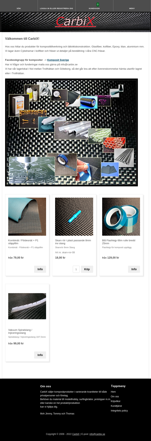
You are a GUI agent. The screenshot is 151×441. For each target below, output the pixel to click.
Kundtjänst (116, 406)
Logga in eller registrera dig (56, 8)
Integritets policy (119, 410)
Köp (87, 269)
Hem (113, 391)
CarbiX (75, 434)
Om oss (115, 396)
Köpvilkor (115, 401)
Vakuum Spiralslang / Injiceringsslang (20, 331)
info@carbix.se (97, 434)
